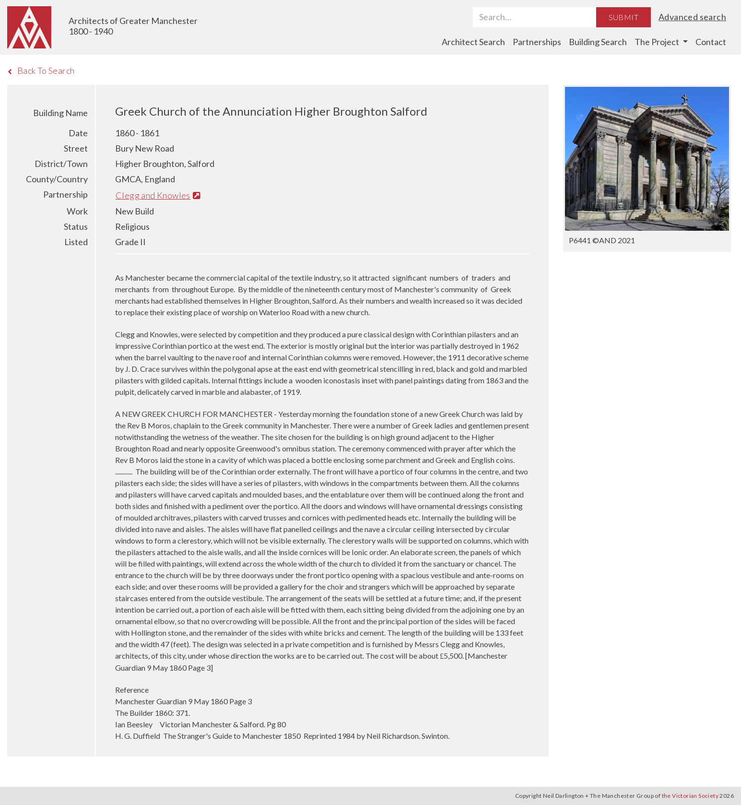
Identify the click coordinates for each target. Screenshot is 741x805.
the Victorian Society (690, 795)
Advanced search (692, 17)
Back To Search (41, 70)
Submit (623, 17)
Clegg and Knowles (158, 195)
